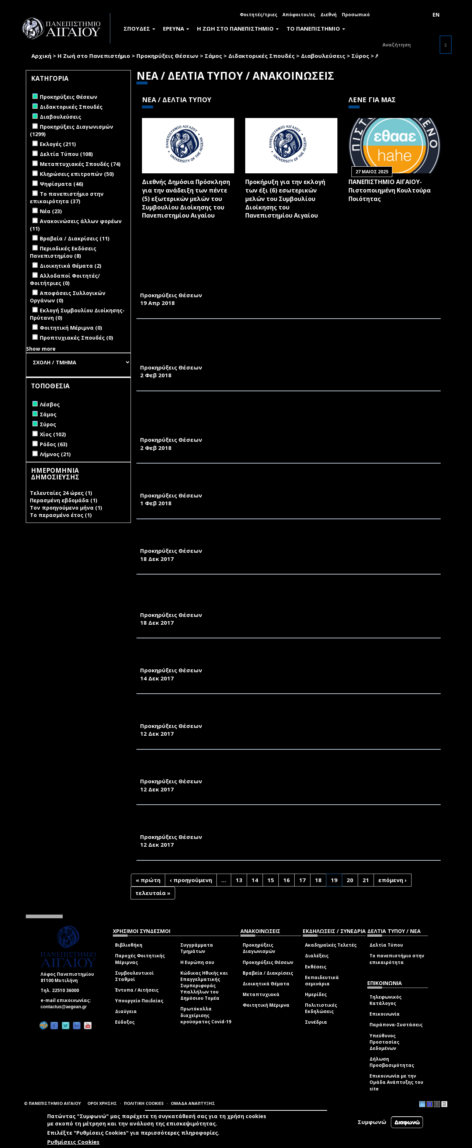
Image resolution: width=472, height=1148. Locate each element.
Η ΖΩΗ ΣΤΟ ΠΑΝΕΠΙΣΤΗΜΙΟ (238, 28)
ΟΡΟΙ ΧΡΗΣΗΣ (102, 1103)
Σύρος (360, 55)
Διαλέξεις (317, 956)
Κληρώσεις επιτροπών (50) (77, 173)
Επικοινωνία (384, 1014)
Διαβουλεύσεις (323, 55)
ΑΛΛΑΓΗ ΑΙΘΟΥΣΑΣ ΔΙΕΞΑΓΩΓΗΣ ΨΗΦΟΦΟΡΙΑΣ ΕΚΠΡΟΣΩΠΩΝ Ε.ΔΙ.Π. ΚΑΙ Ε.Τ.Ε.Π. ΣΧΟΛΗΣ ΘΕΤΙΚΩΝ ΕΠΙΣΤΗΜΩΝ (284, 769)
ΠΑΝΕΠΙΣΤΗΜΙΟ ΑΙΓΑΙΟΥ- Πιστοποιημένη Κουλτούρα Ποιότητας (389, 190)
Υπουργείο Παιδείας (139, 1001)
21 (365, 880)
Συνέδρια (316, 1022)
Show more (41, 348)
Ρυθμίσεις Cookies (73, 1141)
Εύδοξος (125, 1022)
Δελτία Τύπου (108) (66, 153)
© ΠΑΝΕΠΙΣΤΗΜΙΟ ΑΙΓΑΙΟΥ (52, 1103)
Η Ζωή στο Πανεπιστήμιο (94, 55)
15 (270, 880)
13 (239, 880)
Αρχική (41, 55)
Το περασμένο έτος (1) (61, 514)
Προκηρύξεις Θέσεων (167, 55)
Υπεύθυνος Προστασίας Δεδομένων (384, 1042)
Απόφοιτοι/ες (298, 14)
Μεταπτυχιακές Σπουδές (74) (80, 163)
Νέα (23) (51, 211)
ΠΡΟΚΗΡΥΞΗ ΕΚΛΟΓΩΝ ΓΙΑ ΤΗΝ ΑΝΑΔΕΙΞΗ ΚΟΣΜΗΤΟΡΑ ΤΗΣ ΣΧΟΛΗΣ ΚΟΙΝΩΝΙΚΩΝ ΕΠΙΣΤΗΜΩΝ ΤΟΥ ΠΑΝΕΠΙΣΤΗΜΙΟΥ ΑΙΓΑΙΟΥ (288, 538)
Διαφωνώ (407, 1122)
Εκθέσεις (315, 967)
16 (286, 880)
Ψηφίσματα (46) (61, 183)
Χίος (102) (53, 434)
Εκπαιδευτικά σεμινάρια (322, 980)
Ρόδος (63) (53, 444)
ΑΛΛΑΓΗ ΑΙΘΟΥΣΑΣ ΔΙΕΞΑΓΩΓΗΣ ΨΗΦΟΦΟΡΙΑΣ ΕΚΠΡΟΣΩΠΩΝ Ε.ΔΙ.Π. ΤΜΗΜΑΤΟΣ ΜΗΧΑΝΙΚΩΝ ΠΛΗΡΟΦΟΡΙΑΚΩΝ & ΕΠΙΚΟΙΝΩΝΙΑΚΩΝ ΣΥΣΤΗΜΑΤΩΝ (279, 824)
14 (254, 880)
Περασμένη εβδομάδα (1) (63, 500)
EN (436, 14)
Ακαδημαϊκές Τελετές (331, 945)
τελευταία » (152, 892)
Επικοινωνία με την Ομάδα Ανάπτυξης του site (396, 1082)
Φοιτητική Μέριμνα (266, 1005)
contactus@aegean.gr (66, 1006)
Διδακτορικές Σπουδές (261, 55)
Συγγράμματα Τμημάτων (196, 948)
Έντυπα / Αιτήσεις (137, 990)
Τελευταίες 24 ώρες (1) (61, 492)
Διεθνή (328, 14)
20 (350, 880)
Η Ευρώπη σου (197, 962)
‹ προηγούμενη (191, 880)
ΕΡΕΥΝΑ (176, 28)
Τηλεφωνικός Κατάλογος (385, 1000)
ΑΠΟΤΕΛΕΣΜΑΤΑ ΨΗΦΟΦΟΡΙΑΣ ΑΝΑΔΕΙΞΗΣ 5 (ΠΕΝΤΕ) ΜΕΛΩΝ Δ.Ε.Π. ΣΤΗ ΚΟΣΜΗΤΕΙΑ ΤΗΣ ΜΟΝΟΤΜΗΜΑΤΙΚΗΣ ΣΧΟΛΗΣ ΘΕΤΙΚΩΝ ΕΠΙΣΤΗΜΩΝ (271, 483)
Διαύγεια (126, 1011)
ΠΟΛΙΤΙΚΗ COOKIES (144, 1103)
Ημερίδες (316, 994)
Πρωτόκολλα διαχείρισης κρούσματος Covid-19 (205, 1015)
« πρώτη (148, 880)
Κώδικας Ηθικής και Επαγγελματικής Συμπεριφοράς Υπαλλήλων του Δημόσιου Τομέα (204, 986)
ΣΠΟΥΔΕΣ (139, 28)
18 (318, 880)
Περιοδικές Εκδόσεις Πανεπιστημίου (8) (63, 252)
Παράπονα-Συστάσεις (396, 1025)
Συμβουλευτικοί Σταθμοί (134, 976)
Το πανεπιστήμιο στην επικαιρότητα (396, 959)
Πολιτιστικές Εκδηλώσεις (321, 1008)
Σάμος (213, 55)
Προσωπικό (356, 14)
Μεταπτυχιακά (261, 994)
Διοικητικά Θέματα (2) (70, 265)
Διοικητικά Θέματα (266, 984)
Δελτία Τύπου (386, 945)
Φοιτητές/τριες (258, 14)
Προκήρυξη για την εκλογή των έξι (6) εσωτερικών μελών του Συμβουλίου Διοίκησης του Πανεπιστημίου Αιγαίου (285, 198)
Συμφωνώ (372, 1122)
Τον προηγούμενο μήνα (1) (66, 507)
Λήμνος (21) (55, 454)
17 (302, 880)
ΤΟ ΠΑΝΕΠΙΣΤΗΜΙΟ (316, 28)
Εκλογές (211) (58, 144)
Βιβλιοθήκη (128, 945)
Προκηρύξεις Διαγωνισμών (259, 948)
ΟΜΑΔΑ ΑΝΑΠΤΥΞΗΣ (193, 1103)
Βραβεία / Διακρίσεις (268, 973)
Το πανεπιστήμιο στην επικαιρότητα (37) (67, 197)
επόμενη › (392, 880)
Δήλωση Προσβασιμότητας (391, 1062)
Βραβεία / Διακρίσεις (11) (75, 238)
